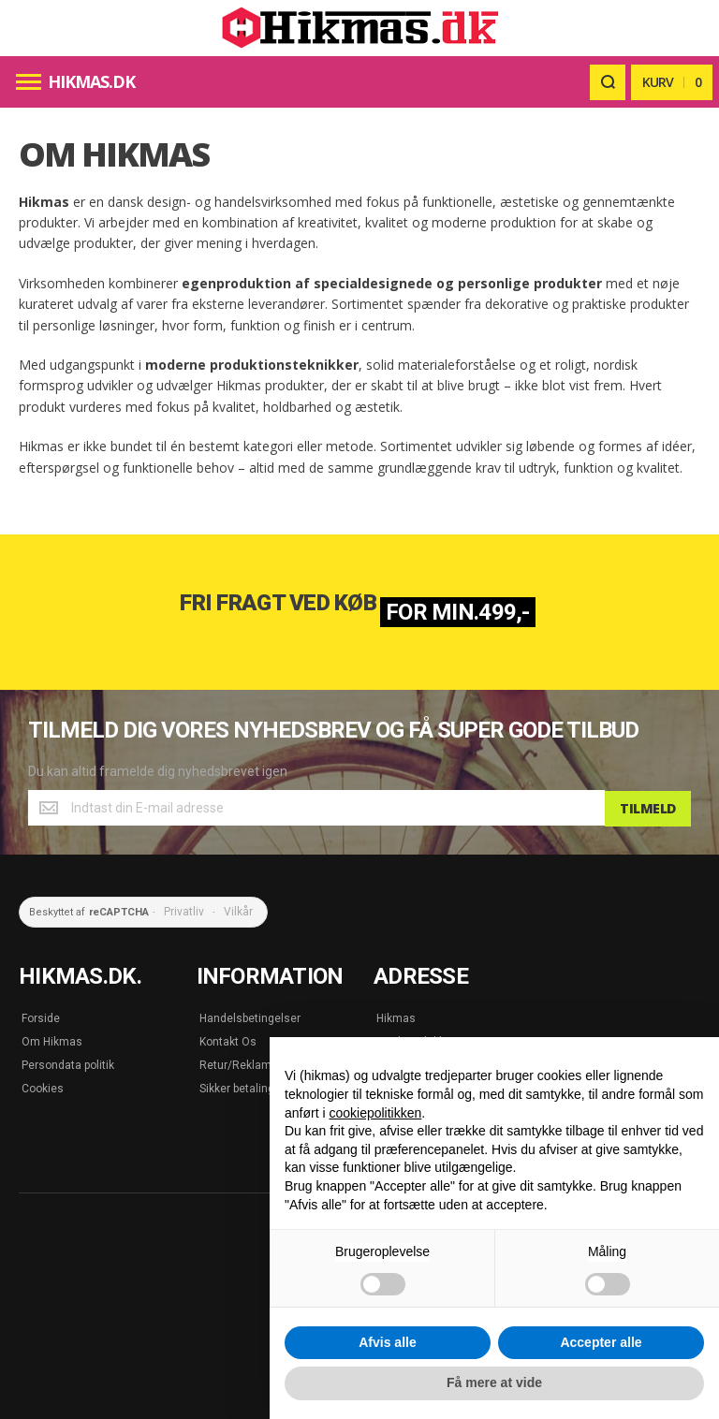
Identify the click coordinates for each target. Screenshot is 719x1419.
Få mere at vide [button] (494, 1382)
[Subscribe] (648, 808)
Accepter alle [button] (600, 1342)
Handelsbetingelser (250, 1016)
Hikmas (396, 1016)
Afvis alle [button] (387, 1342)
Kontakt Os (228, 1039)
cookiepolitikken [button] (375, 1112)
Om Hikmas (52, 1039)
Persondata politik (68, 1063)
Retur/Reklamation (248, 1063)
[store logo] (359, 28)
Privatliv (184, 910)
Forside (41, 1016)
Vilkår (238, 910)
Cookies (43, 1086)
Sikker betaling (236, 1086)
